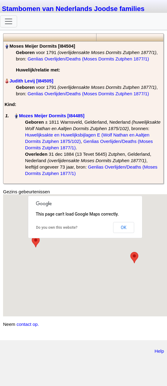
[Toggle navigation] (8, 21)
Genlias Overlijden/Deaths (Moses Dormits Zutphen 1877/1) (88, 58)
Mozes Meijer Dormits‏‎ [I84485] (51, 115)
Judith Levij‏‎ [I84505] (31, 80)
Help (159, 351)
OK (123, 227)
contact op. (27, 324)
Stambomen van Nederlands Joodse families (73, 9)
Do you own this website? (57, 227)
